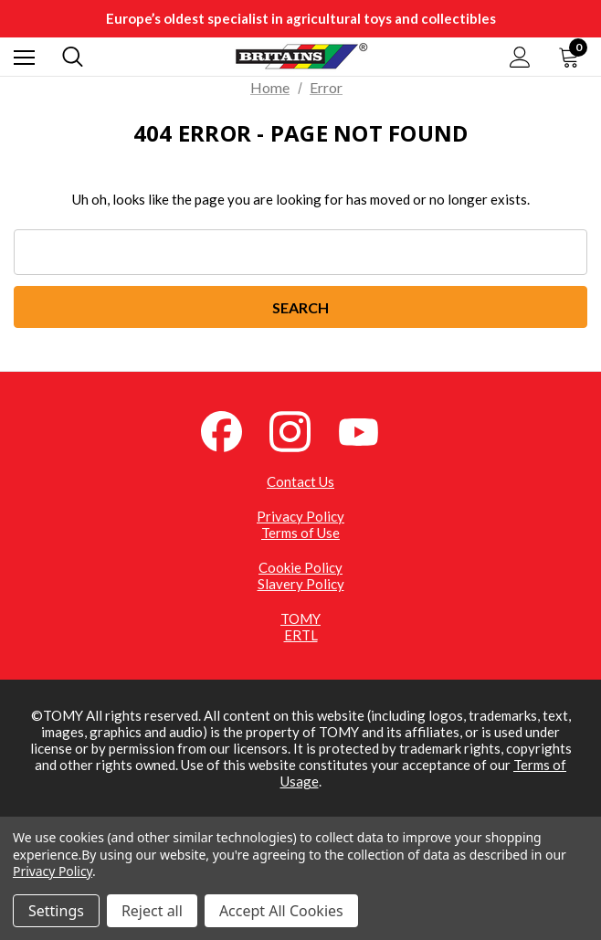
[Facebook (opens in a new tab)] (232, 429)
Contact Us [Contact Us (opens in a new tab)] (300, 481)
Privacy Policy (300, 516)
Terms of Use (300, 532)
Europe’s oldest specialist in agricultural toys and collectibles (301, 18)
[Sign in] (520, 57)
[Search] (72, 57)
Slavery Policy (301, 584)
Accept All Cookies (281, 911)
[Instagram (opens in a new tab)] (300, 429)
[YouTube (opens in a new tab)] (369, 429)
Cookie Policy (300, 567)
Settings (56, 911)
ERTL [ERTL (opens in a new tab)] (301, 635)
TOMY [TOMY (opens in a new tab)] (300, 618)
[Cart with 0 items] (572, 57)
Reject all (152, 911)
